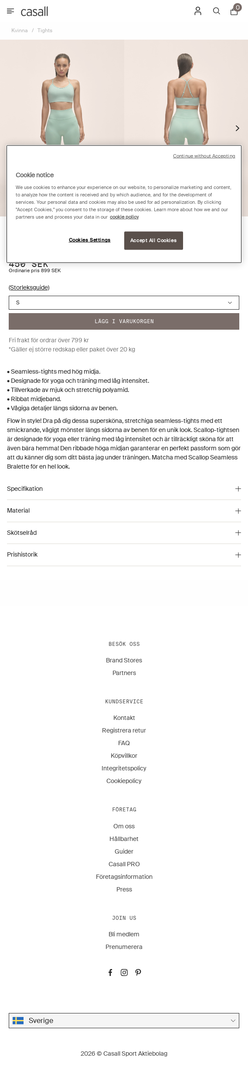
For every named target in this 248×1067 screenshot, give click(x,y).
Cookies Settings (90, 240)
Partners (124, 673)
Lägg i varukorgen (124, 321)
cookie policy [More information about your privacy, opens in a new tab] (124, 217)
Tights (44, 30)
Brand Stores (124, 660)
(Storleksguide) (29, 287)
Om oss (124, 826)
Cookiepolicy (124, 781)
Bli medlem (124, 934)
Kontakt (124, 718)
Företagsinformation (124, 877)
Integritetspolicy (124, 768)
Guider (124, 851)
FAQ (124, 743)
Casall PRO (124, 864)
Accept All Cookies (153, 240)
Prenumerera (124, 947)
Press (124, 889)
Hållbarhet (124, 839)
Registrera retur (124, 730)
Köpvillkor (124, 756)
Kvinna (19, 30)
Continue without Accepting (204, 156)
